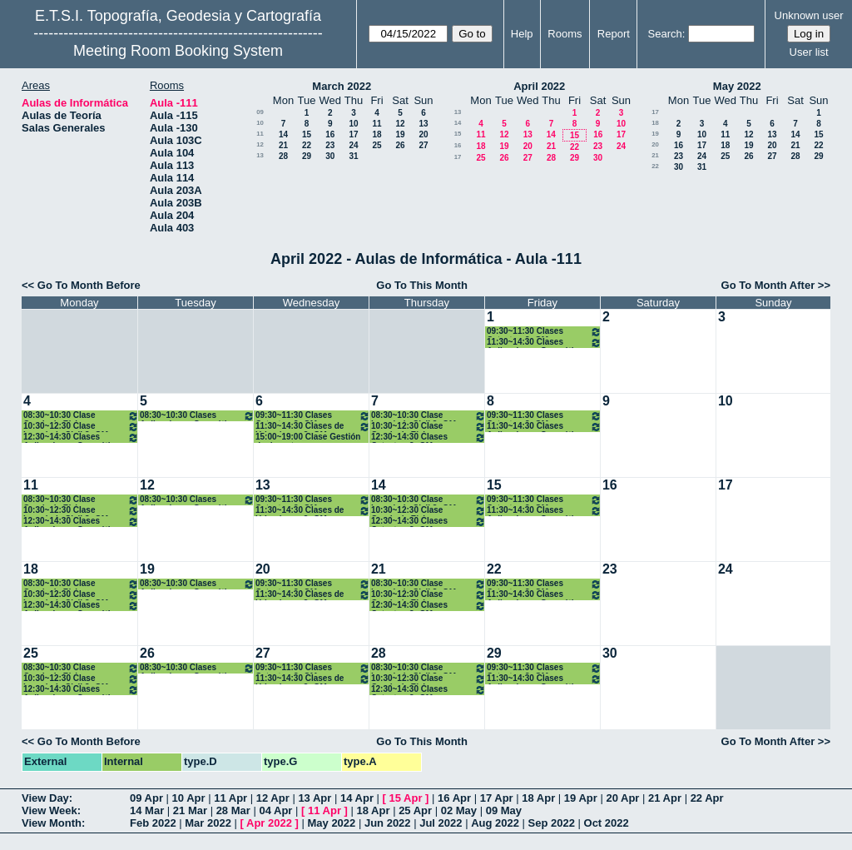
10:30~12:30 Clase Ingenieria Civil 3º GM (81, 426)
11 (376, 123)
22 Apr (707, 798)
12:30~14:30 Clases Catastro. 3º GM (428, 437)
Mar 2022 (208, 823)
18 (376, 134)
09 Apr (146, 798)
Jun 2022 (387, 823)
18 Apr (538, 798)
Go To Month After (768, 285)
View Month (52, 823)
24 (353, 145)
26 (399, 145)
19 (399, 134)
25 (376, 145)
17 (353, 134)
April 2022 (539, 86)
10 (260, 123)
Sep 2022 (551, 823)
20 (423, 134)
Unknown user (809, 15)
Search (665, 33)
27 (423, 145)
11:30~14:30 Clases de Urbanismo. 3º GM (312, 426)
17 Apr (496, 798)
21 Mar (190, 810)
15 (306, 134)
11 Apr (230, 798)
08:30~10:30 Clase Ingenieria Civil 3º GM (428, 415)
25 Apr (415, 810)
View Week (49, 810)
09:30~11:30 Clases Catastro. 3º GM (544, 331)
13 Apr (314, 798)
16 (329, 134)
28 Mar (233, 810)
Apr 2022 (269, 823)
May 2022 (737, 86)
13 (423, 123)
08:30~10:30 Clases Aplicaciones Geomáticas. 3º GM (197, 415)
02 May (459, 810)
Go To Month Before (89, 285)
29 (306, 156)
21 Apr (664, 798)
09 (260, 112)
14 (283, 134)
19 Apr (580, 798)
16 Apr (454, 798)
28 (283, 156)
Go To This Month (422, 285)
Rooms (564, 33)
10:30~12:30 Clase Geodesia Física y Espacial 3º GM (428, 426)
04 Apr (275, 810)
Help (522, 33)
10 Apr (189, 798)
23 (329, 145)
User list (809, 52)
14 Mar (147, 810)
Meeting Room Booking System (178, 50)
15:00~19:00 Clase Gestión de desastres (307, 437)
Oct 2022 (606, 823)
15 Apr (406, 798)
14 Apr (357, 798)
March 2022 (341, 86)
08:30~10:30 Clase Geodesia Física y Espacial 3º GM (81, 415)
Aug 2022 (495, 823)
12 (399, 123)
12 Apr (273, 798)
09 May (504, 810)
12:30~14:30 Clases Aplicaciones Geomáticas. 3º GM (81, 437)
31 (353, 156)
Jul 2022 (440, 823)
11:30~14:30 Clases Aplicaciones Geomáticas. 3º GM (544, 342)
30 (329, 156)
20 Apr (622, 798)
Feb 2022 (153, 823)
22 (306, 145)
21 (283, 145)
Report (613, 33)
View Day (45, 798)
